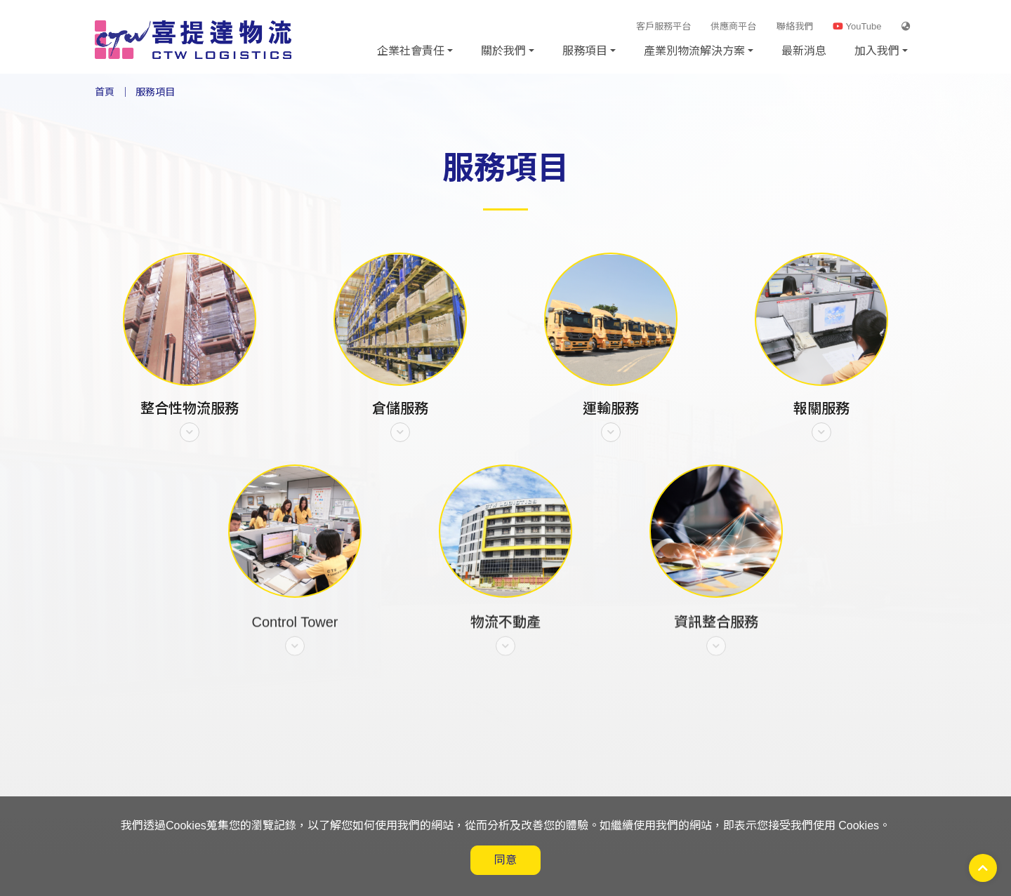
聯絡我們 (795, 26)
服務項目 (584, 51)
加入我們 (876, 51)
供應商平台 (733, 26)
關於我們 (503, 51)
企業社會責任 (410, 51)
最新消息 (803, 51)
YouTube (857, 26)
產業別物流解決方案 (694, 51)
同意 (505, 860)
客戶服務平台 (663, 26)
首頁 (104, 92)
